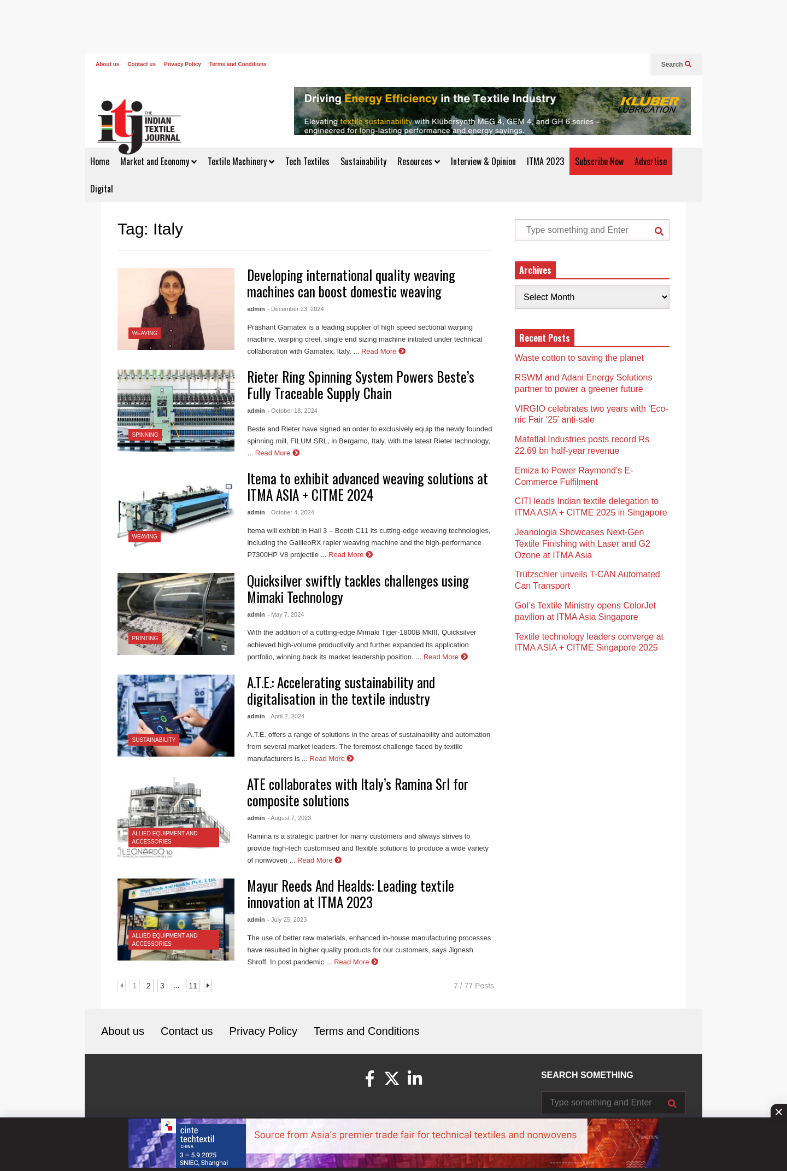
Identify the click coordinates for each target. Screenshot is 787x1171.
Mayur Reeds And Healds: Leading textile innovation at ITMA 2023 (350, 893)
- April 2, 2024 (285, 716)
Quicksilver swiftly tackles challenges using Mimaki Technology (358, 588)
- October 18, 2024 (292, 410)
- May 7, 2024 (285, 614)
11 (193, 985)
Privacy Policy (182, 64)
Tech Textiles (307, 161)
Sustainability (363, 161)
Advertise (651, 161)
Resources (418, 161)
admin (256, 309)
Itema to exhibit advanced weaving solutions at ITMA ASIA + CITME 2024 (367, 486)
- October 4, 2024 (290, 512)
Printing (145, 638)
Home (99, 161)
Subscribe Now (599, 161)
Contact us (141, 64)
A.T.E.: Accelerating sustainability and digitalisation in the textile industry (341, 690)
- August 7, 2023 (289, 818)
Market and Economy (158, 161)
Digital (101, 188)
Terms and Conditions (238, 64)
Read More (383, 351)
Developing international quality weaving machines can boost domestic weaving (351, 283)
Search (676, 64)
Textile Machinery (241, 161)
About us (107, 64)
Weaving (144, 333)
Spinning (145, 435)
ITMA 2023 (545, 161)
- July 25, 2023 (287, 919)
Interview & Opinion (483, 161)
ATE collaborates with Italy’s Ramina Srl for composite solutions (357, 792)
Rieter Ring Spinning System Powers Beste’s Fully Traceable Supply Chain (360, 384)
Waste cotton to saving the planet (579, 357)
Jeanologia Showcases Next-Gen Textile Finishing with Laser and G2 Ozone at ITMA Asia (582, 544)
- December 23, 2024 (295, 309)
